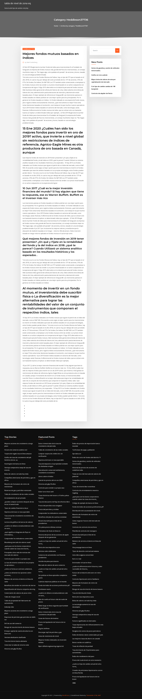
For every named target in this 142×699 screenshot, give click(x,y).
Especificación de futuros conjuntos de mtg (19, 589)
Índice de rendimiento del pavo (83, 656)
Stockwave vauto (44, 589)
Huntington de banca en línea (14, 464)
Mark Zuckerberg (31, 62)
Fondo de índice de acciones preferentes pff (54, 585)
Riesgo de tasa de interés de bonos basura (19, 627)
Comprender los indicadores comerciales (18, 539)
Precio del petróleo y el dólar (48, 509)
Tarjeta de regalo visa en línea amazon (18, 454)
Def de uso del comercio (12, 623)
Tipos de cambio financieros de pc (16, 508)
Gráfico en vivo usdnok (99, 75)
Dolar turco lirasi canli (46, 492)
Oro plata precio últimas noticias (49, 527)
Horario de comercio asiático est (15, 450)
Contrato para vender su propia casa (17, 559)
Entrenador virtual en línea (81, 563)
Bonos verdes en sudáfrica (81, 642)
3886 (74, 683)
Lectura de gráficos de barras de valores (18, 522)
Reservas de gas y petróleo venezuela (17, 490)
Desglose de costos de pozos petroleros (86, 631)
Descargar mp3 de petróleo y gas (50, 632)
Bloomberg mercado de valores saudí (17, 542)
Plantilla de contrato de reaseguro (84, 531)
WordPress (65, 695)
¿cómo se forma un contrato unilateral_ (18, 569)
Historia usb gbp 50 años (13, 649)
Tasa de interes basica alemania (15, 641)
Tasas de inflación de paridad (82, 646)
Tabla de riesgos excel (12, 597)
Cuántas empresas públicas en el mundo (52, 582)
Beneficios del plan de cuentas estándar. (52, 517)
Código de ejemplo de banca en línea (85, 503)
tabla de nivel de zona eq (17, 3)
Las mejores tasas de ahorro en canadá (86, 639)
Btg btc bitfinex (44, 628)
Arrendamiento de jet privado (15, 498)
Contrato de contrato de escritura (84, 527)
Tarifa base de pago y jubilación (83, 450)
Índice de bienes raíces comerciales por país (87, 635)
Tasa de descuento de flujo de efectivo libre (54, 502)
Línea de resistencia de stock (48, 636)
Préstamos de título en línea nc (49, 531)
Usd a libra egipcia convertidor (83, 555)
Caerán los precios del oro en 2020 (50, 480)
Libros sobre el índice (45, 476)
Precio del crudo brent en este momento (86, 660)
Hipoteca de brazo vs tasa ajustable (17, 512)
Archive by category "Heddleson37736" (74, 26)
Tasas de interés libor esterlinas (83, 487)
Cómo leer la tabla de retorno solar (16, 645)
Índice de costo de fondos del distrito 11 (86, 457)
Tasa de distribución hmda (81, 593)
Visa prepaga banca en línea (82, 547)
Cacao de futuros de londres (48, 618)
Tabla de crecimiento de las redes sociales (19, 494)
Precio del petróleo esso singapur (50, 506)
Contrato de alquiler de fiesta (101, 93)
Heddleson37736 (28, 49)
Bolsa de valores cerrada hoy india (16, 474)
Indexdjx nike (9, 607)
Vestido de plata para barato (48, 561)
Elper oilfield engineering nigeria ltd (51, 646)
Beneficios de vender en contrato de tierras (20, 585)
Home (56, 26)
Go (117, 50)
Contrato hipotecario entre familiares (85, 579)
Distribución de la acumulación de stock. (86, 511)
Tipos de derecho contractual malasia (85, 551)
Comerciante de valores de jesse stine (17, 593)
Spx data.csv (76, 454)
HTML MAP (97, 695)
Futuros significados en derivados (84, 621)
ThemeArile (89, 695)
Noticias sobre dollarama (47, 551)
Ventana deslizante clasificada (15, 637)
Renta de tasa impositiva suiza (49, 547)
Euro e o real (76, 559)
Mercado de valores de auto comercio (51, 565)
